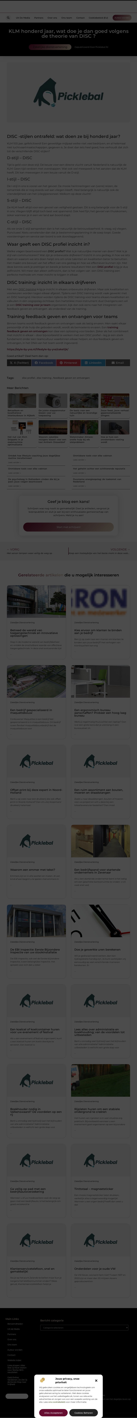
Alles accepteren (53, 1412)
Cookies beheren (84, 1412)
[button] (96, 1380)
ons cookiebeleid (56, 1402)
